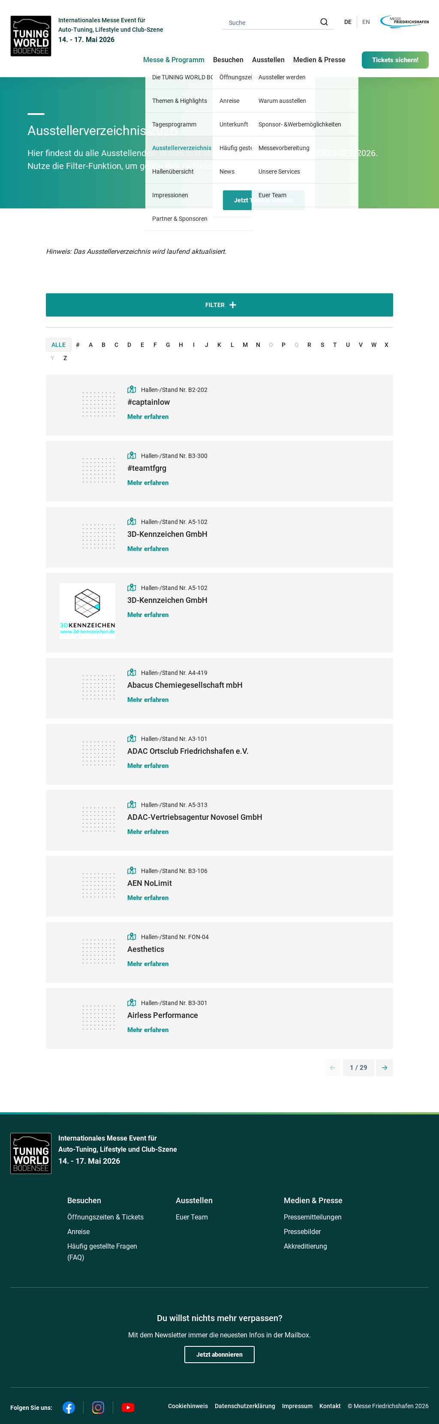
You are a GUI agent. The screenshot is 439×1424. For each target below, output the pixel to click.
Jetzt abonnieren (219, 1354)
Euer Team (192, 1217)
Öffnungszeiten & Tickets (105, 1217)
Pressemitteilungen (313, 1217)
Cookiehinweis (188, 1406)
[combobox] (278, 22)
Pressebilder (302, 1232)
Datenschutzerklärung (245, 1406)
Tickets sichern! (395, 60)
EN (366, 21)
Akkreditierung (305, 1246)
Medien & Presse (319, 60)
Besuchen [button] (228, 60)
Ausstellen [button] (268, 60)
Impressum (297, 1406)
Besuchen (84, 1200)
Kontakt (330, 1406)
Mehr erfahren (147, 417)
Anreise (78, 1232)
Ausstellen (194, 1200)
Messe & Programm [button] (173, 60)
